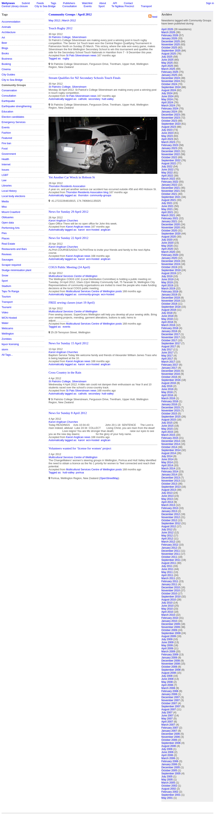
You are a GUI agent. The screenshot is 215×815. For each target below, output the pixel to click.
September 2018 (171, 306)
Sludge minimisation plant (16, 270)
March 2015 (168, 434)
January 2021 (169, 221)
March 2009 (168, 651)
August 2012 (168, 526)
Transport (146, 6)
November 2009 (170, 627)
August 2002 (168, 788)
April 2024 (167, 102)
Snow (5, 275)
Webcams (7, 328)
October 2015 (169, 413)
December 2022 (170, 151)
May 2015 (167, 428)
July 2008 (167, 675)
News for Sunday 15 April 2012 (68, 343)
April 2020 (167, 248)
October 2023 (169, 120)
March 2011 (168, 578)
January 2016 (169, 404)
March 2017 (168, 361)
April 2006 (167, 755)
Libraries (7, 185)
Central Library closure (15, 6)
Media (5, 201)
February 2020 (169, 254)
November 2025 (170, 44)
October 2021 (169, 193)
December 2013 (170, 477)
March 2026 (168, 32)
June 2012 (167, 532)
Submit (26, 3)
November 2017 (170, 337)
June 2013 (167, 495)
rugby (66, 58)
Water (5, 323)
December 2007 (170, 697)
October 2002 (169, 785)
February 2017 (169, 364)
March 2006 (168, 758)
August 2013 (168, 489)
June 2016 (167, 389)
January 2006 (169, 764)
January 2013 (169, 511)
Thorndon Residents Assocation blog (87, 192)
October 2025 (169, 47)
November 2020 (170, 227)
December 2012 (170, 514)
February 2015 (169, 437)
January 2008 (169, 694)
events (66, 326)
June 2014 (167, 459)
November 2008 (170, 663)
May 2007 (167, 718)
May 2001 (167, 797)
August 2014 (168, 453)
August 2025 (168, 53)
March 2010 (168, 614)
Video (5, 312)
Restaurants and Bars (14, 249)
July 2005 (167, 776)
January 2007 (169, 730)
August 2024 (168, 90)
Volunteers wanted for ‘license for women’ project (80, 448)
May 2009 (167, 645)
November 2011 (170, 553)
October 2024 (169, 84)
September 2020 (171, 233)
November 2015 (170, 410)
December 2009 (170, 623)
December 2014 (170, 440)
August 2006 (168, 745)
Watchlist (87, 3)
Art (3, 37)
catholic (82, 98)
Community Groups (62, 14)
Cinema (6, 69)
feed (154, 16)
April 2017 (167, 358)
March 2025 (168, 68)
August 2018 (168, 309)
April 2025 (167, 65)
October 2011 (169, 556)
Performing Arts (11, 227)
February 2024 (169, 108)
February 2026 (169, 35)
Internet (6, 164)
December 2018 (170, 297)
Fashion (6, 132)
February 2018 (169, 328)
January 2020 (169, 257)
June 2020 (167, 242)
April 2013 (167, 501)
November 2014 (170, 444)
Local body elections (13, 196)
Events (88, 6)
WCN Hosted (9, 317)
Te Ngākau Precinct (123, 6)
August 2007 (168, 709)
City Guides (8, 74)
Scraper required (11, 264)
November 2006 (170, 736)
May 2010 (167, 608)
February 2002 (169, 791)
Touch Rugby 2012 (61, 28)
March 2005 (168, 782)
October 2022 (169, 157)
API (115, 3)
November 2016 (170, 373)
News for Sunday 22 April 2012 (68, 238)
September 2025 (171, 50)
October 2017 (169, 340)
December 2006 (170, 733)
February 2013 (169, 508)
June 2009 (167, 642)
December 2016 (170, 370)
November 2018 (170, 300)
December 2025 (170, 41)
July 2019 (167, 276)
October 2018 (169, 303)
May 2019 (167, 282)
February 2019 (169, 291)
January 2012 (169, 547)
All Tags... (7, 354)
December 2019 (170, 261)
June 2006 (167, 752)
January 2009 (169, 657)
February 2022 (169, 181)
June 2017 (167, 352)
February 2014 (169, 471)
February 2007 (169, 727)
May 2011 (167, 572)
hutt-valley (108, 98)
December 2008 (170, 660)
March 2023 (168, 142)
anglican (106, 229)
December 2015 (170, 407)
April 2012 (85, 14)
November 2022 (170, 154)
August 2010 (168, 599)
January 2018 (169, 331)
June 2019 (167, 279)
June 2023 (167, 132)
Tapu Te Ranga (10, 291)
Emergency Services (13, 122)
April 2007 (167, 721)
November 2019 (170, 264)
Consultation (69, 6)
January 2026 (169, 38)
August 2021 (168, 200)
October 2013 (169, 483)
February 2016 (169, 401)
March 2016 (168, 398)
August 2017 (168, 346)
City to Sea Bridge (45, 6)
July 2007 (167, 712)
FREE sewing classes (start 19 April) (72, 302)
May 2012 (54, 20)
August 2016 (168, 383)
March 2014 (168, 468)
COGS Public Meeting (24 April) (69, 267)
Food (5, 148)
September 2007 (171, 706)
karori (81, 229)
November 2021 (170, 190)
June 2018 (167, 315)
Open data (8, 222)
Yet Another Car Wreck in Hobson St (72, 177)
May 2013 (167, 498)
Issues (5, 169)
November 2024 (170, 81)
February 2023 (169, 145)
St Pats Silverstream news (81, 55)
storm (5, 349)
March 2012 (69, 20)
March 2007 (168, 724)
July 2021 (167, 203)
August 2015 (168, 419)
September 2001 (171, 794)
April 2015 (167, 431)
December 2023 (170, 114)
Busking (6, 63)
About (102, 3)
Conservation (9, 90)
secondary (94, 98)
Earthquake (8, 100)
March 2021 (168, 215)
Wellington (8, 333)
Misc (4, 206)
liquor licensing (10, 344)
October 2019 (169, 267)
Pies (4, 233)
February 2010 (169, 617)
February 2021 (169, 218)
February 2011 (169, 581)
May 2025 (167, 62)
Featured (7, 137)
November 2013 (170, 480)
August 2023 (168, 126)
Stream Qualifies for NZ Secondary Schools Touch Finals (85, 78)
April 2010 (167, 611)
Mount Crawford (11, 212)
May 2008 (167, 681)
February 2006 (169, 761)
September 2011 (171, 559)
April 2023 (167, 139)
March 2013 (168, 505)
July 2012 (167, 529)
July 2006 (167, 749)
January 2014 (169, 474)
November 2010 (170, 590)
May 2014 (167, 462)
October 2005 (169, 770)
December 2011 (170, 550)
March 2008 (168, 688)
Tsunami (6, 307)
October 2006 (169, 739)
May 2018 (167, 318)
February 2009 (169, 654)
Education (7, 111)
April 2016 (167, 395)
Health (5, 159)
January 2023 (169, 148)
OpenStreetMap (109, 478)
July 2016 (167, 386)
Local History (9, 190)
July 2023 (167, 129)
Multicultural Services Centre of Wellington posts (94, 291)
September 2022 (171, 160)
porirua (80, 472)
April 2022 (167, 175)
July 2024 (167, 93)
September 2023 (171, 123)
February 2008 (169, 691)
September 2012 (171, 523)
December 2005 (170, 767)
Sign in (210, 3)
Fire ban (6, 143)
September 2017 (171, 343)
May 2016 (167, 392)
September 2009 (171, 633)
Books (5, 53)
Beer (4, 42)
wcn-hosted (92, 229)
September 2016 (171, 379)
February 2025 (169, 71)
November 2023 (170, 117)
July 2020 (167, 239)
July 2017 (167, 349)
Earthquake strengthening (16, 106)
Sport (101, 6)
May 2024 (167, 99)
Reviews (6, 254)
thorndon (83, 195)
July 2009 (167, 639)
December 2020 (170, 224)
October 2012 (169, 520)
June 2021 (167, 206)
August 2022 (168, 163)
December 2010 (170, 587)
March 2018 (168, 325)
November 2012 (170, 517)
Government (9, 153)
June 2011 (167, 569)
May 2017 (167, 355)
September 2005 (171, 773)
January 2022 (169, 184)
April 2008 (167, 684)
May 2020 (167, 245)
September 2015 (171, 416)
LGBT (5, 175)
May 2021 (167, 209)
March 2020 (168, 251)
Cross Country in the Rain (65, 372)
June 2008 (167, 678)
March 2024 (168, 105)
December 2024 (170, 78)
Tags (53, 3)
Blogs (5, 48)
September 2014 (171, 450)
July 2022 (167, 166)
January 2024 (169, 111)
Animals (6, 26)
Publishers (69, 3)
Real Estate (8, 243)
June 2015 (167, 425)
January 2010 (169, 620)
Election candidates (13, 116)
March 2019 (168, 288)
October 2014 (169, 447)
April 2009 (167, 648)
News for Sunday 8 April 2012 (68, 413)
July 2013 (167, 492)
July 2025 (167, 56)
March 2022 (168, 178)
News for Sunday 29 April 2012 (68, 211)
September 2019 (171, 270)
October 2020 (169, 230)
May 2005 (167, 779)
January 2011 (169, 584)
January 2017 (169, 367)
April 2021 (167, 212)
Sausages (7, 259)
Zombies (7, 338)
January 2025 (169, 74)
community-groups (100, 195)
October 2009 (169, 630)
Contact (128, 3)
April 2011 (167, 575)
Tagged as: (55, 58)
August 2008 (168, 672)
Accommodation (11, 21)
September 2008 (171, 669)
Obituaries (7, 217)
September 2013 (171, 486)
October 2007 (169, 703)
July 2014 (167, 456)
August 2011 (168, 562)
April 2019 (167, 285)
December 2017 (170, 334)
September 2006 (171, 742)
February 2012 (169, 544)
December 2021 (170, 187)
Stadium (6, 286)
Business (7, 58)
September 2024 (171, 87)
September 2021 (171, 196)
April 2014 (167, 465)
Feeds (40, 3)
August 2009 (168, 636)
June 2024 (167, 96)
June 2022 (167, 169)
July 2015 (167, 422)
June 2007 (167, 715)
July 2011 (167, 566)
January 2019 (169, 294)
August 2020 (168, 236)
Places (5, 238)
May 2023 (167, 135)
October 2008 (169, 666)
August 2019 (168, 273)
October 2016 (169, 376)
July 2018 (167, 312)
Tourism (6, 296)
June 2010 (167, 605)
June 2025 (167, 59)
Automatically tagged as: (63, 98)
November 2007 (170, 700)
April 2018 (167, 322)
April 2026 (167, 29)
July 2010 (167, 602)
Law (4, 180)
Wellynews (8, 3)
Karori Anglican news (78, 226)
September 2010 (171, 596)
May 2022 (167, 172)
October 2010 (169, 593)
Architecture (8, 32)
